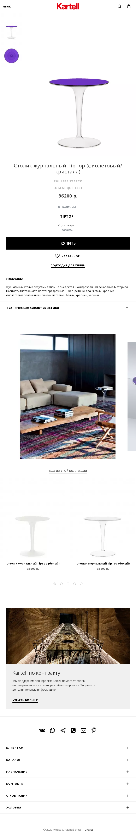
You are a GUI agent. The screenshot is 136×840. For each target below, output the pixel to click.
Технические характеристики (32, 307)
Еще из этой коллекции (68, 471)
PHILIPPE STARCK (68, 181)
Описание (14, 279)
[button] (55, 584)
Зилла (89, 829)
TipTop (66, 216)
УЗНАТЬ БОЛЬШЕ (25, 700)
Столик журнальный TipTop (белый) (32, 563)
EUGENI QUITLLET (68, 188)
